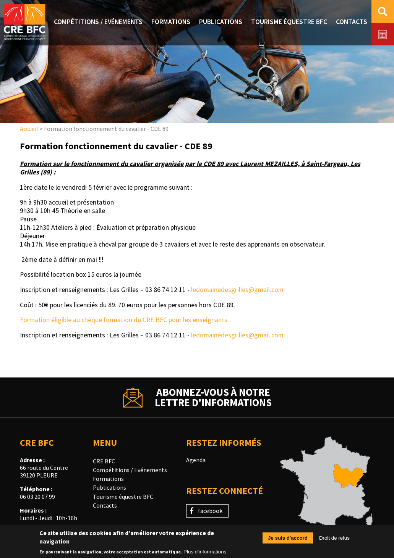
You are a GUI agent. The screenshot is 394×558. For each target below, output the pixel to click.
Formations (108, 478)
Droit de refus (334, 540)
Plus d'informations (204, 554)
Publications (109, 487)
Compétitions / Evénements (130, 470)
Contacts (105, 505)
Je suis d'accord (288, 540)
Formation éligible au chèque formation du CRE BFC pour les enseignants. (124, 320)
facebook (210, 510)
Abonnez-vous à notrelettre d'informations (213, 397)
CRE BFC (104, 461)
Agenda (196, 460)
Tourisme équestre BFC (123, 496)
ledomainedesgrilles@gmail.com (237, 289)
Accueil (29, 128)
